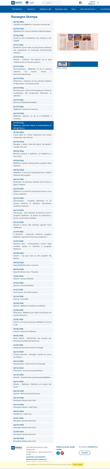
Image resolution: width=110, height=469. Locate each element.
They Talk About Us (87, 9)
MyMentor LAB (45, 9)
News (74, 9)
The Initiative (17, 9)
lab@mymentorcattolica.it (36, 459)
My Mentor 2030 (61, 9)
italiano (85, 453)
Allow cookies (77, 464)
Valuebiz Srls (93, 447)
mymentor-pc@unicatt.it (35, 457)
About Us (30, 9)
